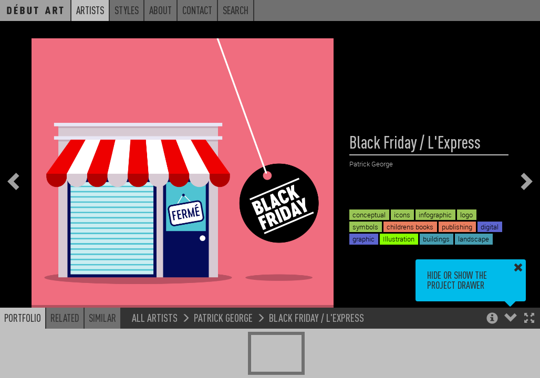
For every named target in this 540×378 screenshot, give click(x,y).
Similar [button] (102, 317)
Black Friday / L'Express (316, 317)
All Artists (155, 317)
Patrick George (223, 317)
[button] (529, 319)
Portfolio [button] (22, 317)
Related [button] (64, 317)
